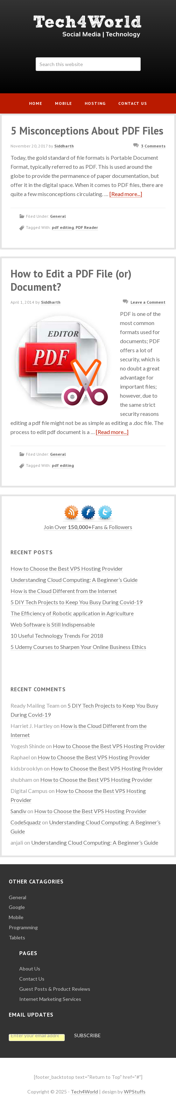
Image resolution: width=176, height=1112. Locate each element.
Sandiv (18, 811)
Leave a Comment (148, 302)
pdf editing (63, 227)
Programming (23, 927)
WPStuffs (135, 1092)
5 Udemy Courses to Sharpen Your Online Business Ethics (78, 646)
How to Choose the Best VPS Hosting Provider (66, 568)
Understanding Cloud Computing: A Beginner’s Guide (74, 579)
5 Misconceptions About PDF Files (86, 130)
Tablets (17, 937)
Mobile (16, 917)
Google (17, 907)
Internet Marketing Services (50, 999)
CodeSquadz (25, 822)
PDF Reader (87, 227)
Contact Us (31, 979)
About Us (29, 969)
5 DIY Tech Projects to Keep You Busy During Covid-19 (76, 602)
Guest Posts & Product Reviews (54, 989)
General (58, 216)
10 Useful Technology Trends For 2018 (56, 635)
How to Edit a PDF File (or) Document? (71, 280)
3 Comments (153, 146)
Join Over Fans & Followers (88, 526)
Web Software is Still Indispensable (52, 624)
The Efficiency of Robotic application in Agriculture (72, 613)
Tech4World (88, 26)
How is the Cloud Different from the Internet (63, 590)
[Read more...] (126, 193)
